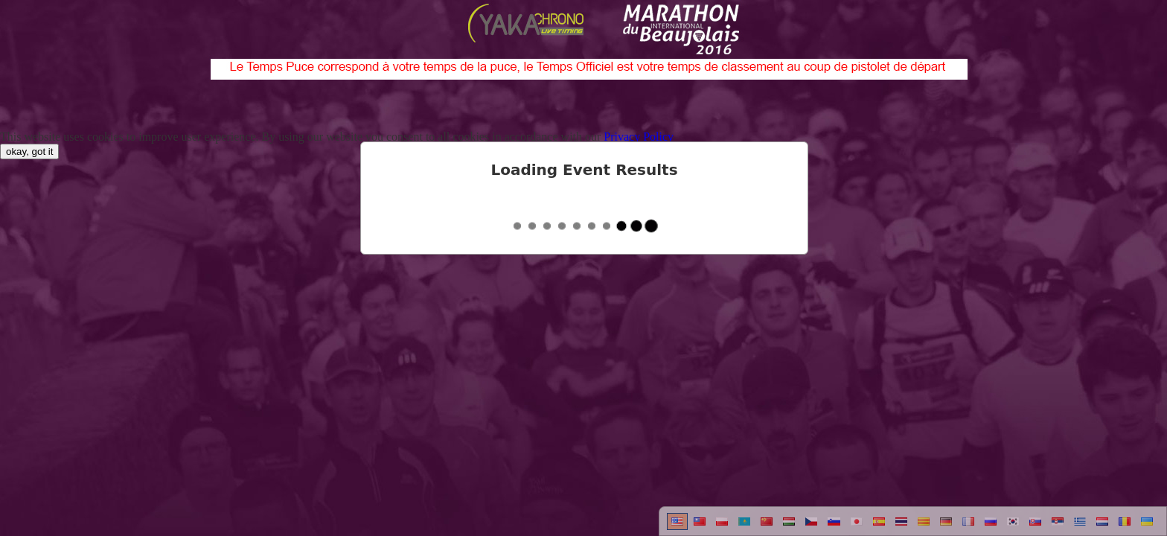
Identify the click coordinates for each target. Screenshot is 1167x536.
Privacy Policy (639, 136)
